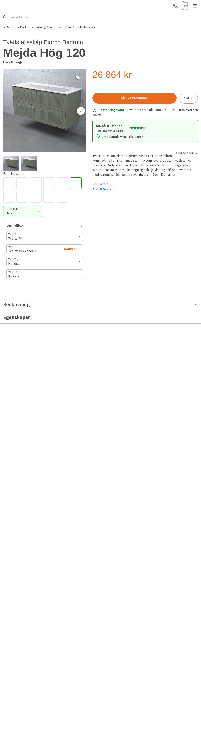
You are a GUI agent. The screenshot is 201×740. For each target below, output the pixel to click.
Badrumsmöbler (60, 39)
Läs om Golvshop (135, 29)
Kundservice (152, 11)
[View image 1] (11, 144)
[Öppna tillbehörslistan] (145, 157)
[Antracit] (112, 104)
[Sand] (178, 104)
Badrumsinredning (33, 39)
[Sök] (136, 11)
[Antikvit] (98, 104)
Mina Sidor (167, 11)
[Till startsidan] (32, 11)
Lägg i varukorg (135, 218)
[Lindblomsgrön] (138, 104)
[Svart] (98, 117)
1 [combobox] (188, 218)
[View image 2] (29, 144)
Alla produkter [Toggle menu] (18, 29)
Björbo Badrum (103, 304)
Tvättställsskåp (86, 39)
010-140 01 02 (69, 29)
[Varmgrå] (112, 117)
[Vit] (125, 117)
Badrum (11, 39)
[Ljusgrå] (152, 104)
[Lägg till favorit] (78, 59)
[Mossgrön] (165, 104)
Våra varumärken (104, 29)
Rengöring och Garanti (19, 459)
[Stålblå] (192, 104)
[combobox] (117, 132)
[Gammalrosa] (125, 104)
